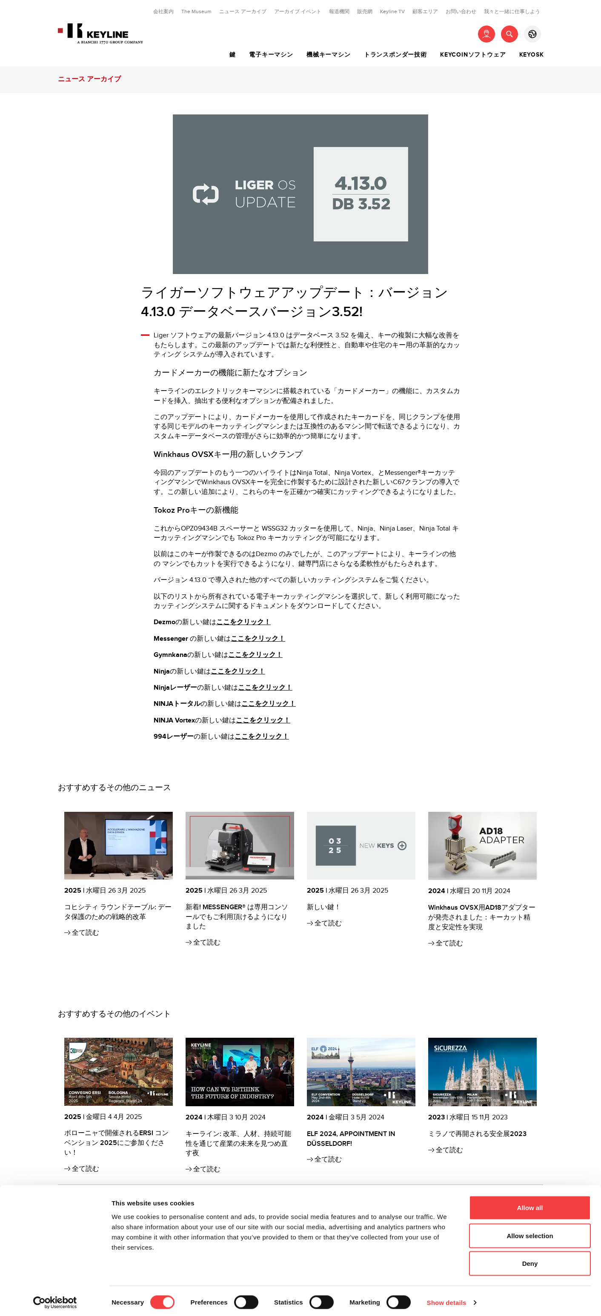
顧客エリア (425, 11)
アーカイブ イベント (297, 11)
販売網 (364, 11)
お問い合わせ (461, 11)
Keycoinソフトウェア (473, 54)
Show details (446, 1299)
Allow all (530, 1204)
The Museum (196, 11)
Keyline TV (392, 11)
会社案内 (163, 11)
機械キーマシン (328, 54)
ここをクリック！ (243, 622)
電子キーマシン (271, 54)
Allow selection (530, 1232)
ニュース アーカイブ (242, 11)
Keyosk (531, 54)
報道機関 (339, 11)
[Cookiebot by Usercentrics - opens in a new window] (55, 1299)
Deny (530, 1260)
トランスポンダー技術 (395, 54)
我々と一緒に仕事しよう (512, 11)
